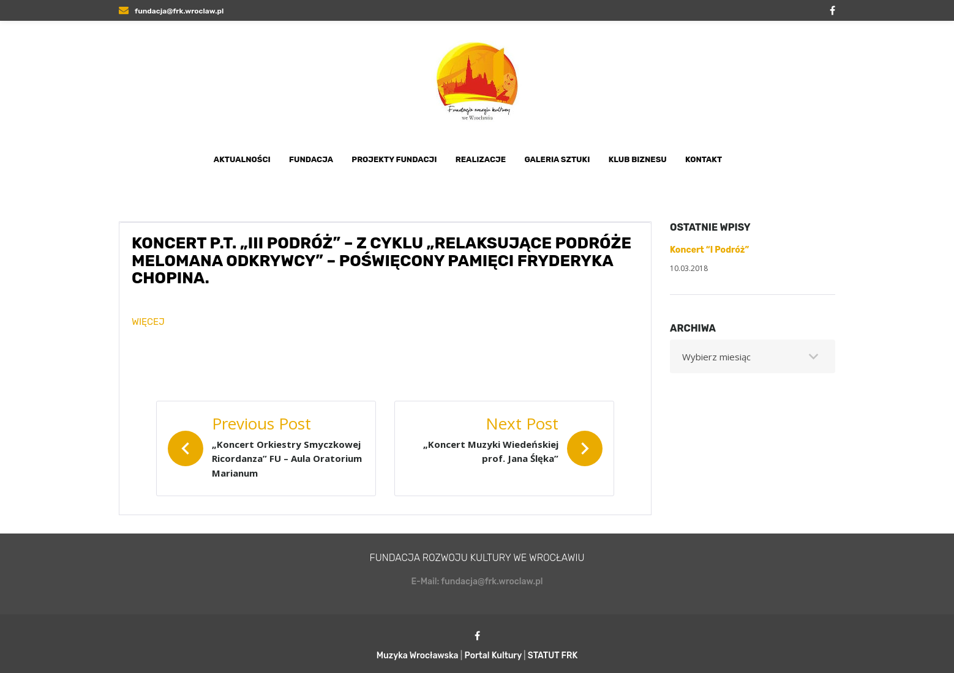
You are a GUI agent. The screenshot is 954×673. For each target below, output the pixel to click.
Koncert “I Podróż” (709, 250)
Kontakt (703, 159)
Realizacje (481, 159)
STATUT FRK (553, 655)
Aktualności (242, 159)
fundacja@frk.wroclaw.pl (171, 11)
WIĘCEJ (148, 321)
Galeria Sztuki (557, 159)
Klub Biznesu (638, 159)
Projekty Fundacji (394, 159)
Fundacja (311, 159)
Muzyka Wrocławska (418, 655)
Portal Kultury (493, 655)
